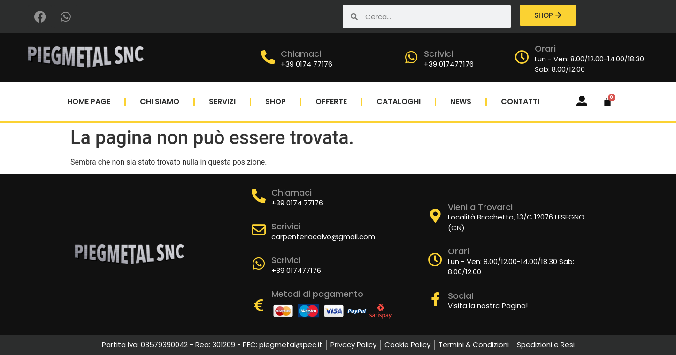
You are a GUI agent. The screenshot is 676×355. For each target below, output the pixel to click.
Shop (275, 101)
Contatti (520, 101)
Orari (545, 48)
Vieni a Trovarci (480, 207)
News (460, 101)
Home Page (88, 101)
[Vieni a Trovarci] (435, 216)
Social (460, 296)
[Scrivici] (411, 57)
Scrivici (438, 54)
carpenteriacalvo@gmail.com (323, 237)
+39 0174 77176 (306, 64)
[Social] (435, 299)
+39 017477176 (449, 64)
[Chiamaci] (268, 57)
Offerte (331, 101)
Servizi (222, 101)
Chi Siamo (159, 101)
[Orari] (522, 57)
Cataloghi (398, 101)
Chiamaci (301, 54)
